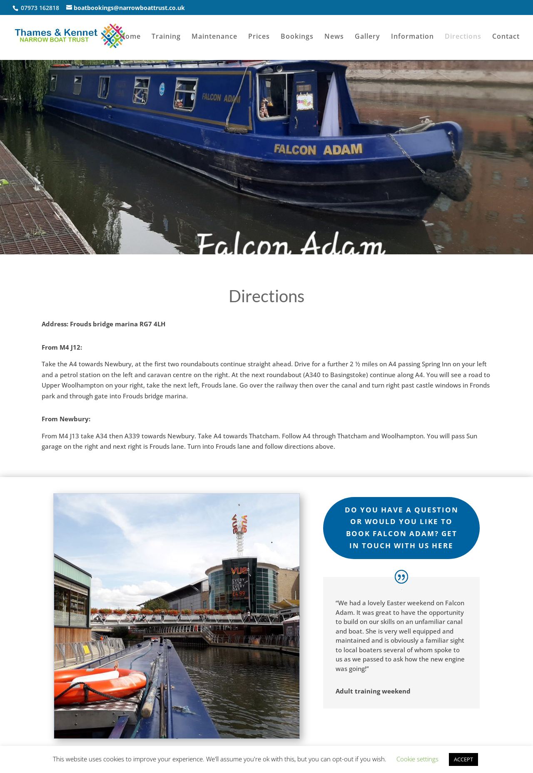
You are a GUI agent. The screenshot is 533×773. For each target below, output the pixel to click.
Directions (463, 37)
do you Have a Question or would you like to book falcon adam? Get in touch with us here (401, 528)
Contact (506, 37)
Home (130, 37)
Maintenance (214, 37)
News (334, 37)
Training (166, 37)
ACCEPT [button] (463, 759)
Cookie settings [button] (417, 759)
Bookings (297, 37)
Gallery (367, 37)
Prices (259, 37)
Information (412, 37)
